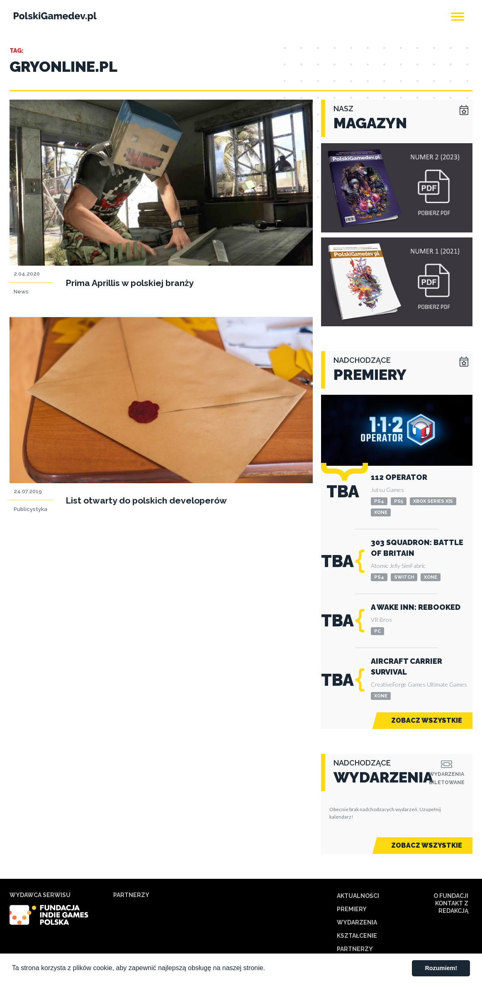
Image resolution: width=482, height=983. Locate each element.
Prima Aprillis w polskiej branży (130, 283)
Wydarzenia (357, 922)
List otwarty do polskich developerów (146, 500)
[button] (268, 969)
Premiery (352, 909)
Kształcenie (357, 935)
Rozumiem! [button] (441, 968)
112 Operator (399, 477)
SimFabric (414, 565)
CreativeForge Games (398, 684)
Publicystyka (30, 509)
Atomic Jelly (385, 565)
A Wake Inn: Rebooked (415, 607)
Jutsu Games (387, 489)
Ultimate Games (447, 684)
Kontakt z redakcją (451, 907)
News (21, 292)
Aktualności (358, 896)
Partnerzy (355, 949)
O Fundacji (450, 896)
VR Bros (381, 619)
